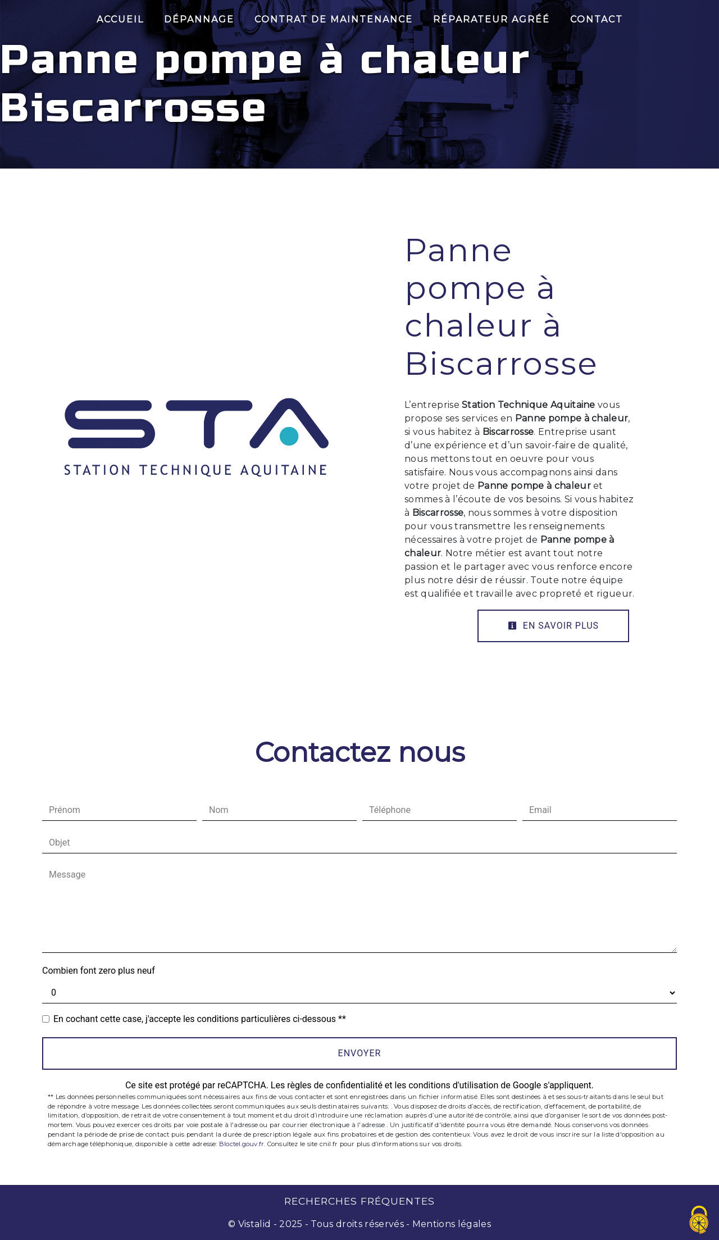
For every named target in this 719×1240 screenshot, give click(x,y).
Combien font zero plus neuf (98, 970)
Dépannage (199, 19)
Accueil (120, 19)
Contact (596, 19)
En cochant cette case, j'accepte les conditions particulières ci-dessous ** (199, 1019)
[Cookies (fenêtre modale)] (699, 1220)
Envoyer (359, 1053)
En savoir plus (553, 625)
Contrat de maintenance (333, 19)
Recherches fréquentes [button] (359, 1201)
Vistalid (254, 1224)
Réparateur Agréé (491, 19)
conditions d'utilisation (453, 1085)
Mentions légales (450, 1224)
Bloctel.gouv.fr (241, 1144)
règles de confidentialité (335, 1085)
